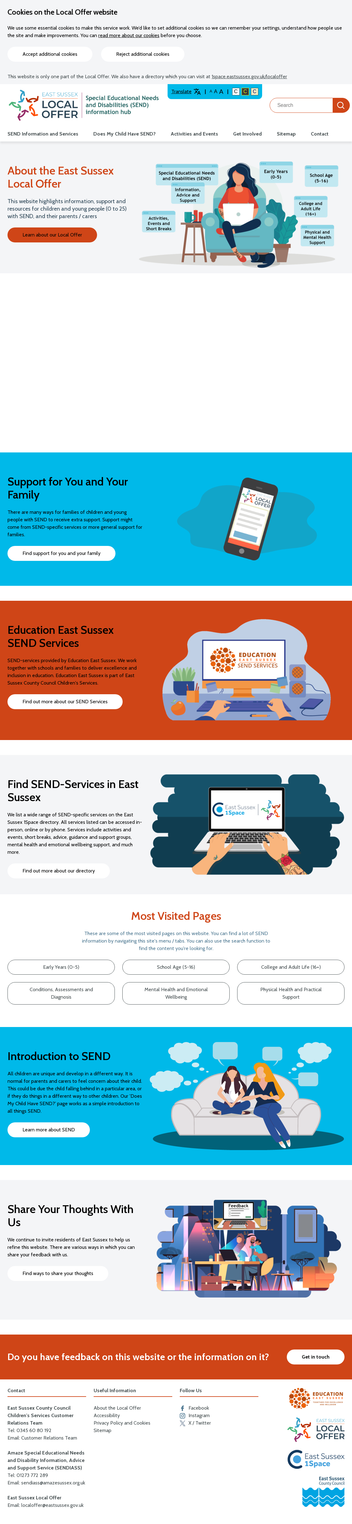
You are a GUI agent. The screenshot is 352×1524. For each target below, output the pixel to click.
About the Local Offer (117, 1408)
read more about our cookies (128, 35)
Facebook (194, 1408)
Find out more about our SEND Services (65, 702)
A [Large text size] (216, 91)
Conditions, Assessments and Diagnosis (61, 993)
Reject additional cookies (142, 54)
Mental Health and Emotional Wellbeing (176, 993)
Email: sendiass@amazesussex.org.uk (46, 1483)
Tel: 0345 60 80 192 (29, 1430)
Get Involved (247, 134)
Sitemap (286, 134)
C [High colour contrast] (245, 91)
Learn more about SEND (48, 1130)
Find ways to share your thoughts (57, 1273)
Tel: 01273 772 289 (27, 1475)
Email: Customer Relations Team (42, 1438)
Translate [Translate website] (186, 91)
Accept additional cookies (49, 54)
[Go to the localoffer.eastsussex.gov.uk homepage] (83, 105)
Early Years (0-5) (61, 967)
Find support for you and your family (61, 553)
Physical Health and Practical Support (291, 993)
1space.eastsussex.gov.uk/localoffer (249, 76)
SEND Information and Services (42, 134)
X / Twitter (195, 1423)
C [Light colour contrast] (255, 91)
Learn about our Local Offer (52, 235)
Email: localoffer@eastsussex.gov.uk (45, 1505)
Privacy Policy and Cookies (122, 1423)
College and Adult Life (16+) (291, 967)
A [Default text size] (211, 91)
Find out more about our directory (58, 871)
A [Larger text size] (221, 91)
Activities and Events (194, 134)
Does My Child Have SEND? (124, 134)
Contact (320, 134)
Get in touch (316, 1357)
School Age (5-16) (176, 967)
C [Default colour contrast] (236, 91)
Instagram (195, 1415)
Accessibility (107, 1415)
